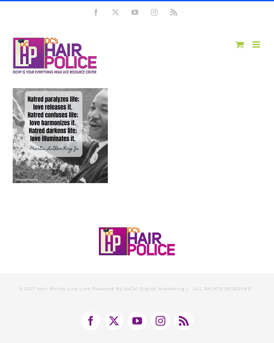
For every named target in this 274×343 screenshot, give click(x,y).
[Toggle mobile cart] (240, 44)
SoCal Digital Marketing (154, 289)
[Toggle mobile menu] (256, 44)
